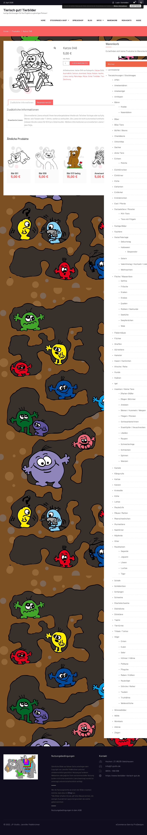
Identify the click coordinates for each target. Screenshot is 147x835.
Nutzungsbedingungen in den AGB (66, 810)
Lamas (117, 501)
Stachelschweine (121, 602)
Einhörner (118, 175)
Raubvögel (125, 680)
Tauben (124, 691)
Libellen (124, 432)
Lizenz (65, 76)
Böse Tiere (119, 124)
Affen (116, 79)
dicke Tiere (119, 152)
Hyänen (117, 377)
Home (43, 20)
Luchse (124, 568)
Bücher (111, 64)
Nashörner (119, 529)
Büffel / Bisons (120, 130)
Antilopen (118, 96)
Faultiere (118, 231)
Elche (116, 180)
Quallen (124, 303)
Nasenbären (126, 112)
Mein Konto (126, 20)
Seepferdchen (127, 320)
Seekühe (125, 314)
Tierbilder (96, 76)
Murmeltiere (119, 524)
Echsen (117, 158)
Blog (90, 20)
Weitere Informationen (120, 6)
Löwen (124, 562)
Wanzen (124, 461)
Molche (124, 162)
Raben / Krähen (128, 674)
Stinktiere (118, 614)
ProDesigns (139, 824)
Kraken (124, 292)
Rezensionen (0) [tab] (44, 102)
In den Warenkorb (80, 63)
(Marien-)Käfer (127, 393)
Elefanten (118, 186)
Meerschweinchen (122, 518)
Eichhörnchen (120, 169)
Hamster (118, 355)
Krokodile (118, 490)
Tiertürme (118, 625)
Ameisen (124, 404)
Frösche (124, 286)
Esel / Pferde (120, 203)
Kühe (116, 496)
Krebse (124, 297)
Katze (89, 73)
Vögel (116, 636)
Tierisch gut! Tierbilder (19, 10)
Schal (90, 76)
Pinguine (125, 669)
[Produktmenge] (66, 63)
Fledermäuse (120, 332)
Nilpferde (118, 535)
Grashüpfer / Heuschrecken (133, 427)
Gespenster (132, 251)
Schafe (117, 580)
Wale (123, 325)
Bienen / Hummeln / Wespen (133, 410)
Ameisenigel (119, 90)
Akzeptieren (135, 6)
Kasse (138, 20)
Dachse (117, 147)
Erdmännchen (120, 197)
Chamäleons (119, 135)
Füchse (117, 338)
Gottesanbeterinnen (130, 421)
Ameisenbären (120, 85)
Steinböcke (119, 608)
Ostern (124, 258)
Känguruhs (119, 473)
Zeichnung (67, 79)
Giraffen (118, 343)
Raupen (124, 438)
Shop (70, 792)
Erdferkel (118, 192)
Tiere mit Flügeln (128, 219)
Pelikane (124, 663)
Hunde (117, 372)
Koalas (124, 106)
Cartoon (75, 73)
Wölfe (116, 715)
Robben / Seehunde (129, 308)
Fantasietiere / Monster (124, 209)
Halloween (125, 247)
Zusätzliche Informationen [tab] (21, 102)
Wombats (118, 721)
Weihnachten (127, 269)
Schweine (118, 597)
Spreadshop (77, 20)
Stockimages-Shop (58, 20)
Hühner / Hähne (128, 658)
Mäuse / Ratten (121, 512)
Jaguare (124, 556)
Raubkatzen (119, 546)
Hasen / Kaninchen (122, 360)
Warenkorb (112, 20)
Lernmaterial (113, 69)
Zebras (117, 726)
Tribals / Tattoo (121, 631)
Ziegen (117, 732)
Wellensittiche (127, 703)
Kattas (117, 479)
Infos (99, 20)
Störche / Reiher (128, 686)
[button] (55, 48)
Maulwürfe (119, 507)
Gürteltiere (119, 349)
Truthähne (125, 697)
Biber (116, 119)
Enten (123, 641)
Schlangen (119, 591)
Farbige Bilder (120, 225)
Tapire (117, 619)
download (82, 73)
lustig (71, 76)
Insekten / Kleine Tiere (124, 389)
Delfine (124, 280)
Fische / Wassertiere (123, 276)
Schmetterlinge (127, 444)
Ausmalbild (67, 73)
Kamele (117, 467)
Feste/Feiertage (121, 237)
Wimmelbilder (120, 709)
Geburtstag (126, 241)
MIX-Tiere (125, 213)
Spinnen (124, 455)
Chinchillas (119, 141)
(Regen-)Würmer (128, 399)
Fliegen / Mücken (128, 415)
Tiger (123, 573)
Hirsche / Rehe (120, 366)
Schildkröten (120, 586)
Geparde (124, 551)
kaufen (100, 73)
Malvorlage (78, 76)
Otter (116, 541)
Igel (115, 383)
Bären (117, 102)
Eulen (123, 646)
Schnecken (126, 449)
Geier (123, 652)
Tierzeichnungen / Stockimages (122, 75)
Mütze (85, 76)
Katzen (97, 70)
